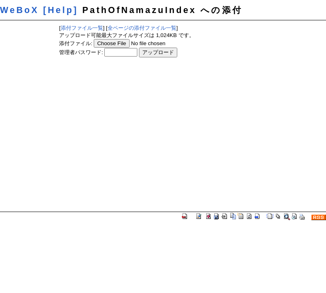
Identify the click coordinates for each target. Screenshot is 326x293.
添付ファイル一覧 (82, 28)
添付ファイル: (76, 43)
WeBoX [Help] (39, 10)
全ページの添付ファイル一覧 (142, 28)
